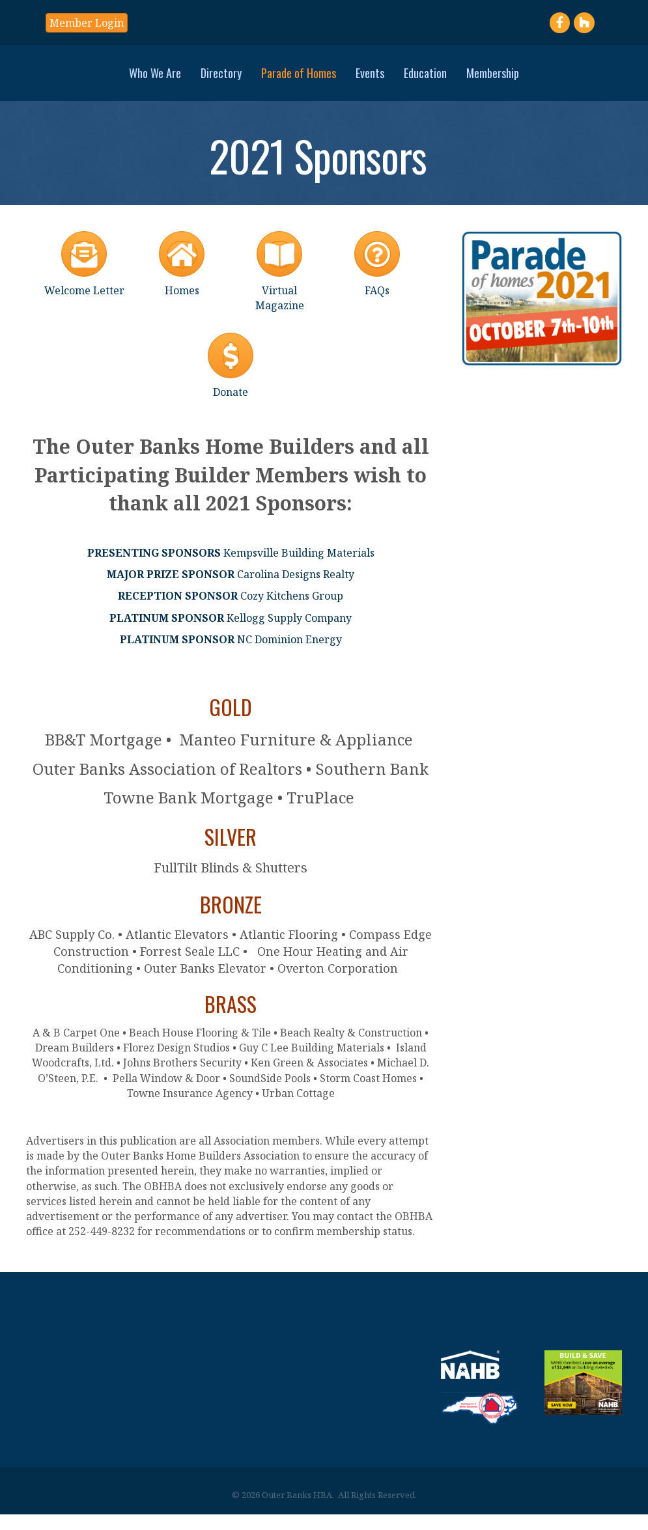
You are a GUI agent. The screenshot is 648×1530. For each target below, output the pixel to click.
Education (516, 79)
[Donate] (230, 378)
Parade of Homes (207, 79)
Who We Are (64, 79)
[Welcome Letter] (84, 277)
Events (461, 79)
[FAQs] (377, 277)
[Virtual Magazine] (279, 284)
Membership (583, 79)
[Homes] (181, 277)
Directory (129, 79)
